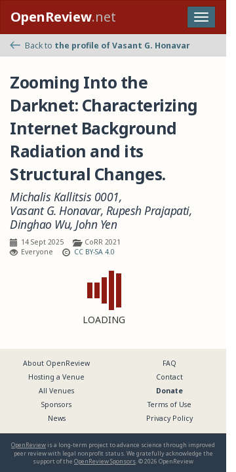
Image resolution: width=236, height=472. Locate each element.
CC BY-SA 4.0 (94, 251)
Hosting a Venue (56, 377)
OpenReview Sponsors (105, 461)
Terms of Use (169, 404)
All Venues (56, 390)
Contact (169, 377)
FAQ (169, 363)
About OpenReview (56, 363)
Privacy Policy (169, 418)
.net (63, 17)
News (57, 418)
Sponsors (56, 404)
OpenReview (28, 445)
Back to (100, 45)
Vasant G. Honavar (55, 211)
